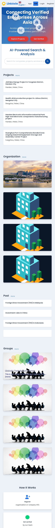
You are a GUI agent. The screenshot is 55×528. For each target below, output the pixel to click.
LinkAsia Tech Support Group (20, 370)
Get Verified (39, 39)
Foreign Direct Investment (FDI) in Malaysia (24, 303)
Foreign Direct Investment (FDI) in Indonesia (24, 323)
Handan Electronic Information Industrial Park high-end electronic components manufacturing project (26, 117)
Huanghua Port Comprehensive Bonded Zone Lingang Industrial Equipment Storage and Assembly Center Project (24, 135)
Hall (35, 3)
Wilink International (15, 178)
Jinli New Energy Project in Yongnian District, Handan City (24, 83)
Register (50, 3)
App (30, 3)
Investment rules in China (16, 313)
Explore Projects (18, 39)
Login (42, 3)
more (17, 75)
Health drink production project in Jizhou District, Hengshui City (26, 99)
